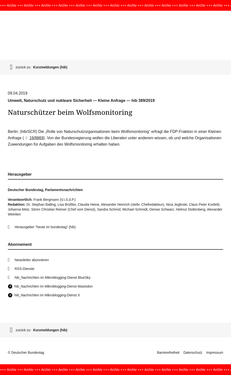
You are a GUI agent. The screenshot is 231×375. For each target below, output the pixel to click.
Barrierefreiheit (168, 352)
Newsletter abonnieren (32, 260)
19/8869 (33, 138)
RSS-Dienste (24, 269)
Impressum (214, 352)
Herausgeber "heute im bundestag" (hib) (45, 227)
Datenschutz (192, 352)
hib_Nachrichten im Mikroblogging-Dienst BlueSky (52, 277)
